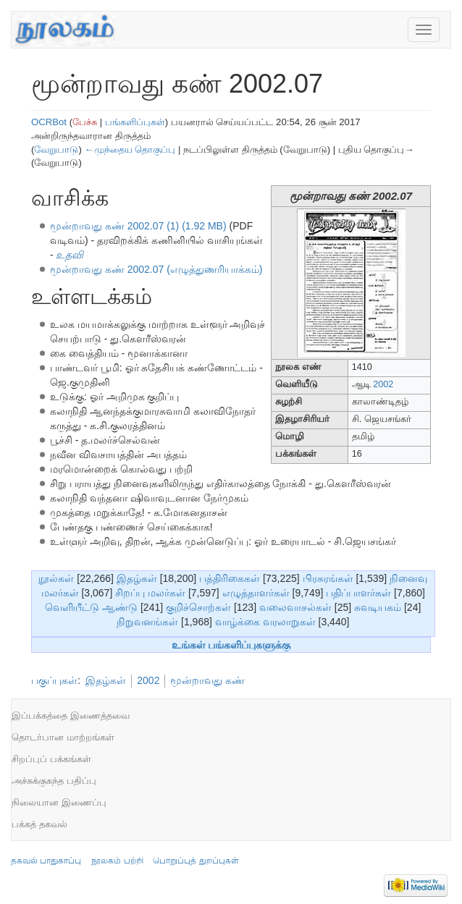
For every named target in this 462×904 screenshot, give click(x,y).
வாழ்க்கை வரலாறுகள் (265, 622)
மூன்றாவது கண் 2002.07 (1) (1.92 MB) (138, 226)
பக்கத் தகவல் (39, 824)
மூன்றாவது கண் (207, 680)
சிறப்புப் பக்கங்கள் (51, 758)
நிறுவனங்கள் (147, 622)
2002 (383, 384)
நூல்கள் (56, 578)
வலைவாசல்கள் (295, 607)
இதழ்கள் (137, 578)
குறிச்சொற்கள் (198, 607)
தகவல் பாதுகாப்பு (46, 861)
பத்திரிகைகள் (229, 578)
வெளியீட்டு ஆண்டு (91, 607)
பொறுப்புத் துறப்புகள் (195, 861)
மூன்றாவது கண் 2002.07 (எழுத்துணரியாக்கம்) (156, 269)
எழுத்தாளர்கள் (256, 593)
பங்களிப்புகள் (135, 122)
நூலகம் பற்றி (117, 861)
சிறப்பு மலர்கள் (150, 593)
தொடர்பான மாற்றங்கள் (63, 737)
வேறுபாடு (56, 149)
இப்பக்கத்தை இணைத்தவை (71, 715)
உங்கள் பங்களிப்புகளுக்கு (231, 645)
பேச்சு (84, 122)
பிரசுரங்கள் (328, 578)
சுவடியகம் (377, 607)
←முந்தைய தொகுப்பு (129, 149)
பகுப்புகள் (54, 680)
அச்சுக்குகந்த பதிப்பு (54, 780)
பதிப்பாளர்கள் (358, 593)
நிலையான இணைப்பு (59, 802)
